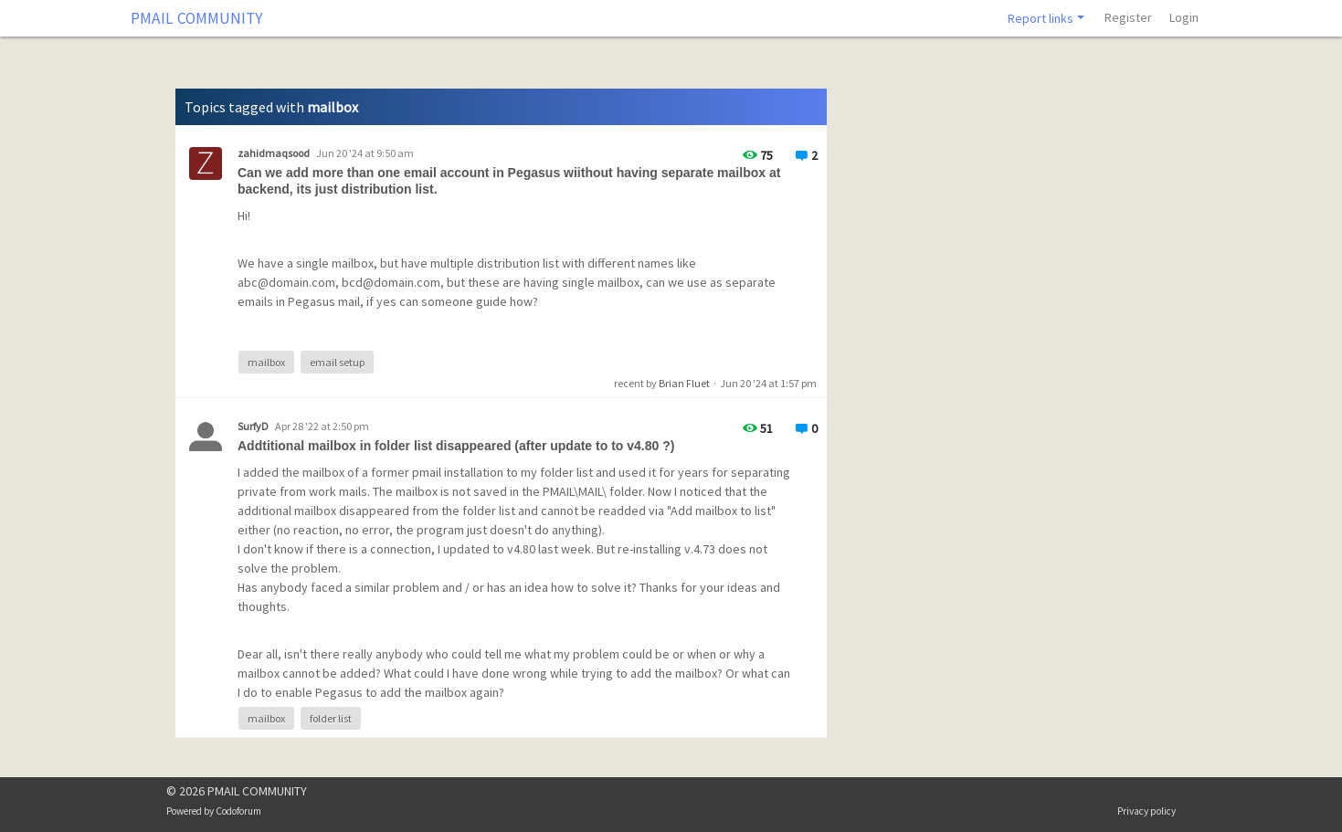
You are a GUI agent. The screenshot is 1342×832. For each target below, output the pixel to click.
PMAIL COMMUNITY (197, 18)
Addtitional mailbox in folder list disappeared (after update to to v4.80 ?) (456, 445)
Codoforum (238, 811)
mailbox (266, 362)
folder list (331, 718)
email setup (337, 362)
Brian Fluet (684, 383)
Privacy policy (1146, 811)
